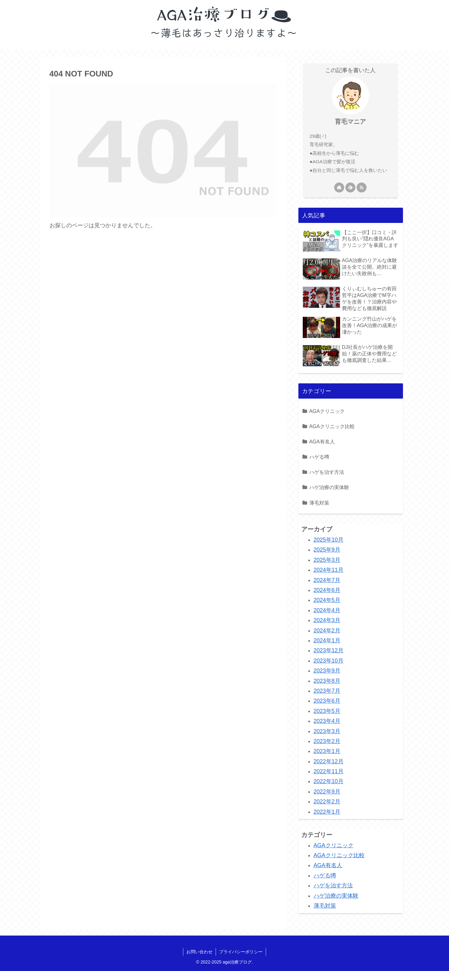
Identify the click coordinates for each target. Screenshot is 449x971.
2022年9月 (327, 791)
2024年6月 (327, 590)
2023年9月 (327, 671)
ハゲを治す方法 (326, 472)
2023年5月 (327, 711)
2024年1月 (327, 640)
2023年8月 (327, 681)
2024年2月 (327, 630)
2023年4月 (327, 721)
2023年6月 (327, 701)
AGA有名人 (322, 441)
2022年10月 (329, 781)
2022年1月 (327, 812)
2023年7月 (327, 691)
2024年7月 (327, 580)
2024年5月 (327, 600)
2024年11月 (329, 570)
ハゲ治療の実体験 (329, 487)
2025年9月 (327, 550)
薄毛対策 (319, 503)
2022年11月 (329, 771)
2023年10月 (329, 661)
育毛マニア (350, 121)
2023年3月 (327, 731)
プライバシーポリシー (241, 951)
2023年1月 (327, 751)
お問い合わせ (199, 951)
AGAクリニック (327, 411)
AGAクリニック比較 (332, 426)
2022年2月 (327, 801)
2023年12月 (329, 650)
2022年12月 (329, 761)
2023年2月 (327, 741)
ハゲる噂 (319, 457)
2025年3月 (327, 560)
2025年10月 (329, 540)
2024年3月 (327, 620)
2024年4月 (327, 610)
